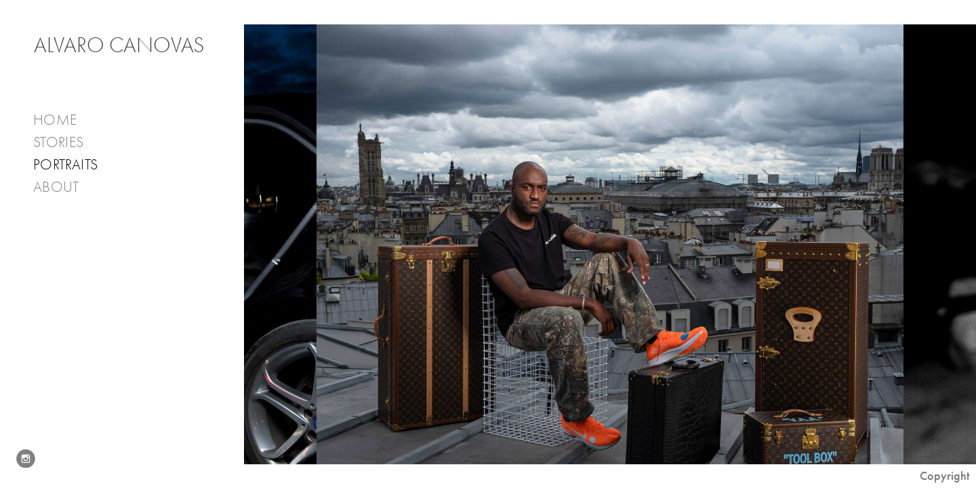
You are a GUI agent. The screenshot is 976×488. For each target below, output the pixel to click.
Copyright (944, 475)
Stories (67, 142)
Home (55, 120)
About (65, 187)
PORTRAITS (65, 165)
